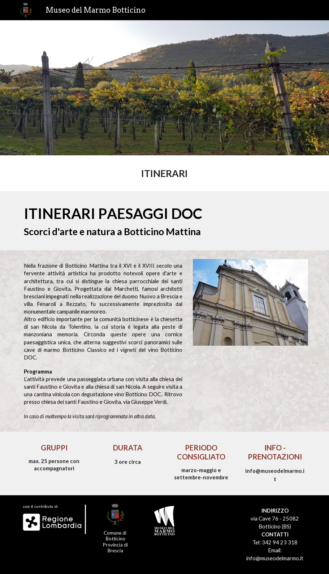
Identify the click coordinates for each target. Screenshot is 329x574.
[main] (164, 173)
